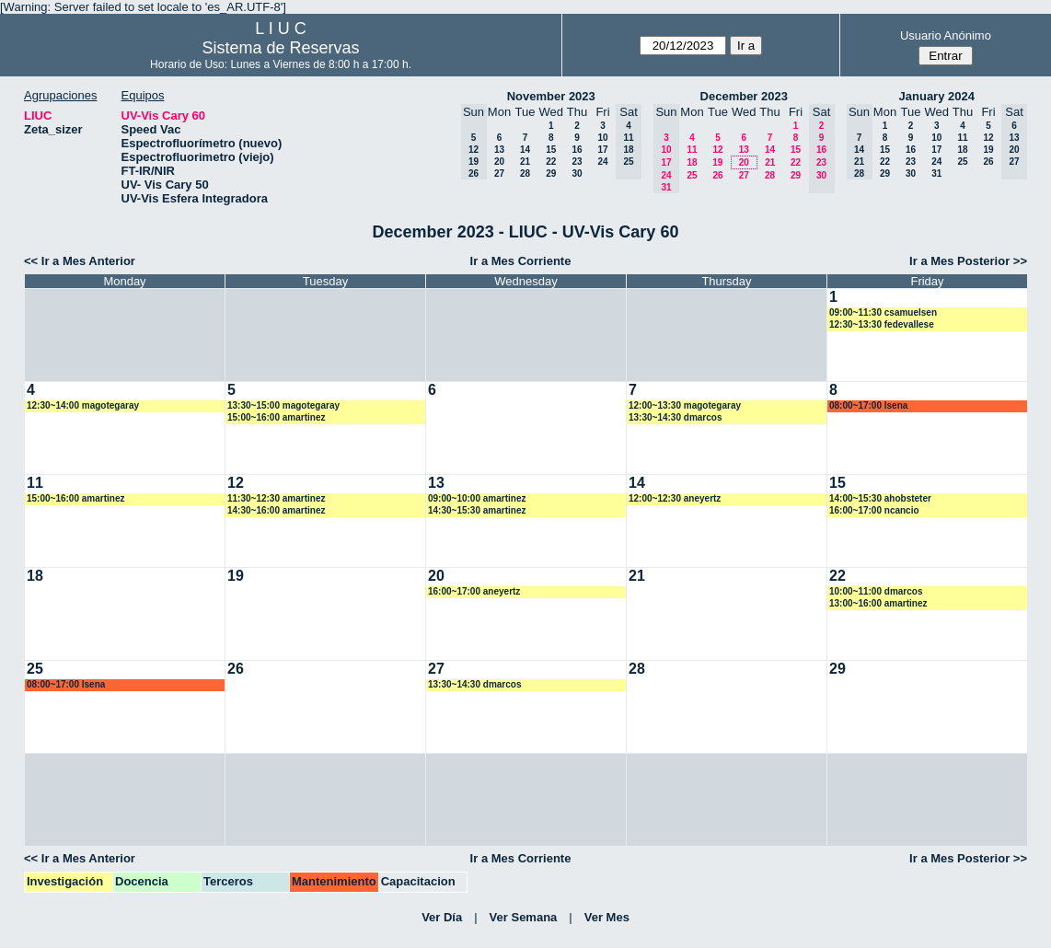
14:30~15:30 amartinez (477, 510)
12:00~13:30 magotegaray (685, 405)
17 (602, 150)
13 (499, 150)
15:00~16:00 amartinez (276, 417)
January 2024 (937, 96)
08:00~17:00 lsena (868, 405)
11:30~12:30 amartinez (276, 498)
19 (717, 162)
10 (602, 138)
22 (551, 161)
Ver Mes (606, 917)
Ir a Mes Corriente (521, 261)
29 (551, 173)
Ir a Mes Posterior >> (968, 261)
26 (717, 175)
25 (692, 175)
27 (499, 173)
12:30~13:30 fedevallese (881, 324)
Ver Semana (524, 917)
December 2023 (744, 96)
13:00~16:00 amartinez (878, 603)
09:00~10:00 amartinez (477, 498)
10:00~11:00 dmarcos (875, 591)
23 (577, 161)
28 (525, 173)
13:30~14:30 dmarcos (675, 417)
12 (717, 150)
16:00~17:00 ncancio (874, 510)
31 (936, 173)
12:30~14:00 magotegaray (83, 405)
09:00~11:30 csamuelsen (883, 312)
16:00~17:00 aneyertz (474, 591)
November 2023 (551, 96)
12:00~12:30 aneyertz (675, 498)
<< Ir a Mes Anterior (79, 261)
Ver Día (442, 917)
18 (692, 162)
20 (499, 161)
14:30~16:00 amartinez (276, 510)
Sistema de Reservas (280, 48)
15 (551, 150)
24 (602, 161)
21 (525, 161)
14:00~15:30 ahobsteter (880, 498)
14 (525, 150)
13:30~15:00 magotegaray (283, 405)
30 (577, 173)
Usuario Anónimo (945, 35)
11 (692, 150)
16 (577, 150)
